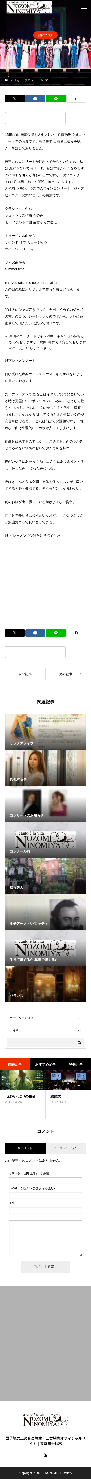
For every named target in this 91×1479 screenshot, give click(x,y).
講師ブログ (45, 35)
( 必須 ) (29, 1173)
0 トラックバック (65, 1148)
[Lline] (56, 98)
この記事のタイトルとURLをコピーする (35, 118)
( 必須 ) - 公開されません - (32, 1188)
